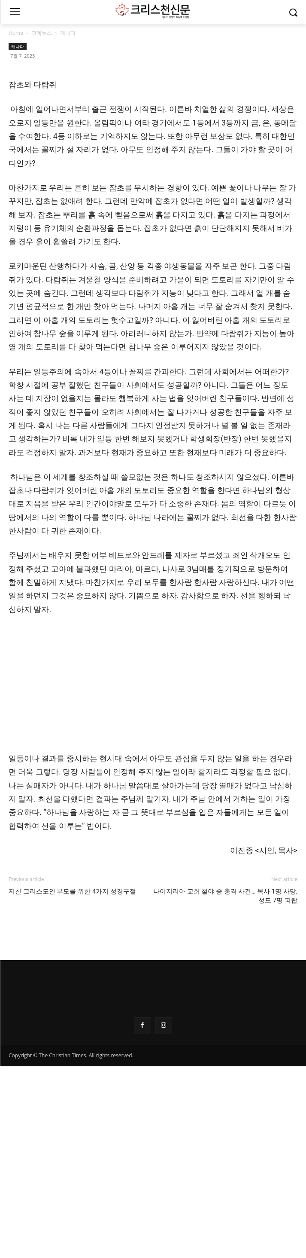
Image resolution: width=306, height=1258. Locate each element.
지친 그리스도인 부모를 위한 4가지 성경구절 (72, 1088)
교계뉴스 (41, 33)
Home (16, 33)
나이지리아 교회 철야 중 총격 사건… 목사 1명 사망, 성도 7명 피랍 (225, 1092)
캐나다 (68, 33)
